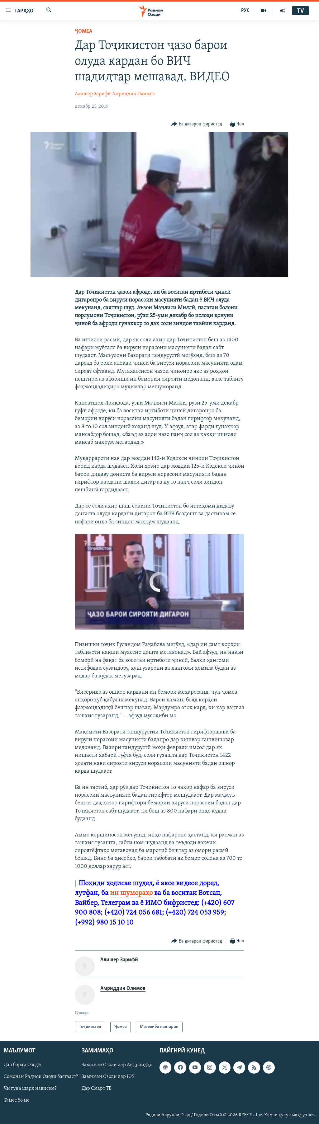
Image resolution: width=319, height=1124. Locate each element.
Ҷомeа (83, 31)
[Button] (196, 124)
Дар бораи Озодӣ (22, 1065)
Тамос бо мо (17, 1100)
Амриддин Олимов (133, 93)
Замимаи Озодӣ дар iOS (108, 1077)
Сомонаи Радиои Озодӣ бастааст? (41, 1077)
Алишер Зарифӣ (93, 93)
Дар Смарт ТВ (97, 1088)
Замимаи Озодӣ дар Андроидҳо (117, 1065)
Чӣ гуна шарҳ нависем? (30, 1088)
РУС (245, 10)
